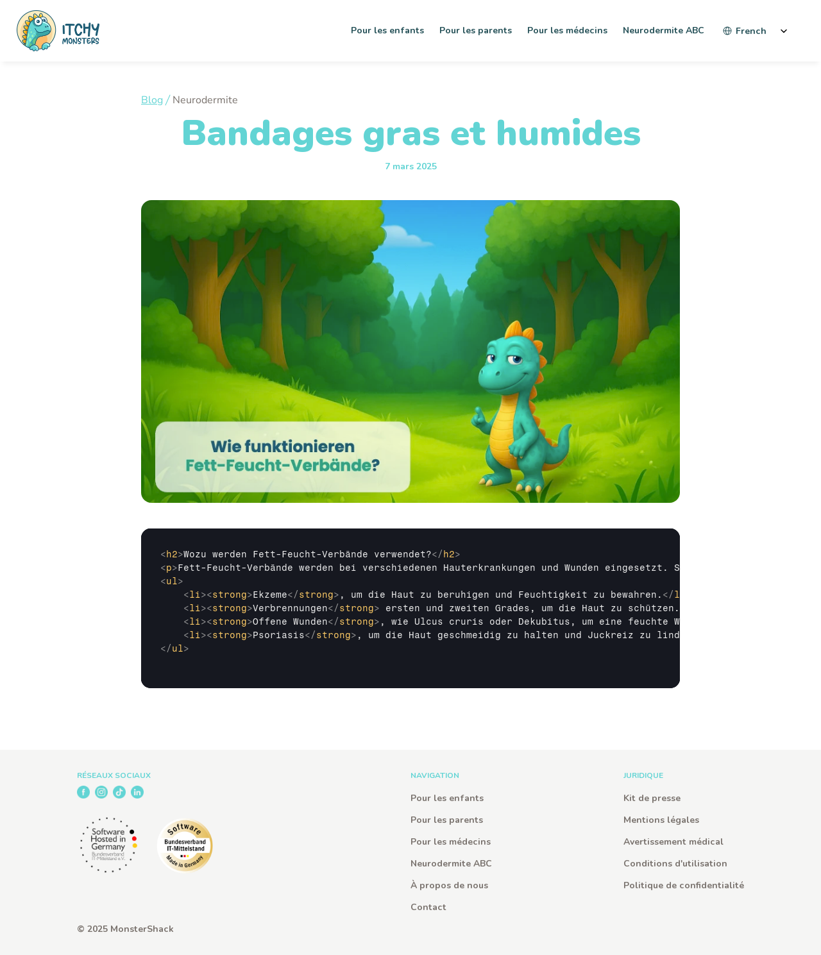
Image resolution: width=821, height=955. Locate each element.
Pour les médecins (450, 842)
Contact (428, 907)
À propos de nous (449, 885)
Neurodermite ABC (451, 864)
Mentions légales (661, 820)
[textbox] (410, 608)
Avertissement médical (673, 842)
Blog (152, 100)
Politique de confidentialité (683, 885)
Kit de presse (652, 798)
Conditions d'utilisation (675, 864)
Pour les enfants (447, 798)
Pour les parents (446, 820)
